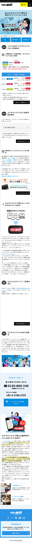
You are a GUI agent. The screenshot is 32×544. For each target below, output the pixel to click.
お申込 (24, 4)
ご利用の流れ (26, 39)
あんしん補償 (11, 158)
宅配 (9, 290)
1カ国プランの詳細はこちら (21, 102)
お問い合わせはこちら (22, 141)
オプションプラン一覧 (22, 193)
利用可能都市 (15, 39)
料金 (5, 39)
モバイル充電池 (7, 160)
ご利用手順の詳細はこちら (21, 323)
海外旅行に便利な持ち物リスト (10, 176)
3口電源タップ (11, 162)
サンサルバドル (15, 127)
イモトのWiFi (10, 254)
